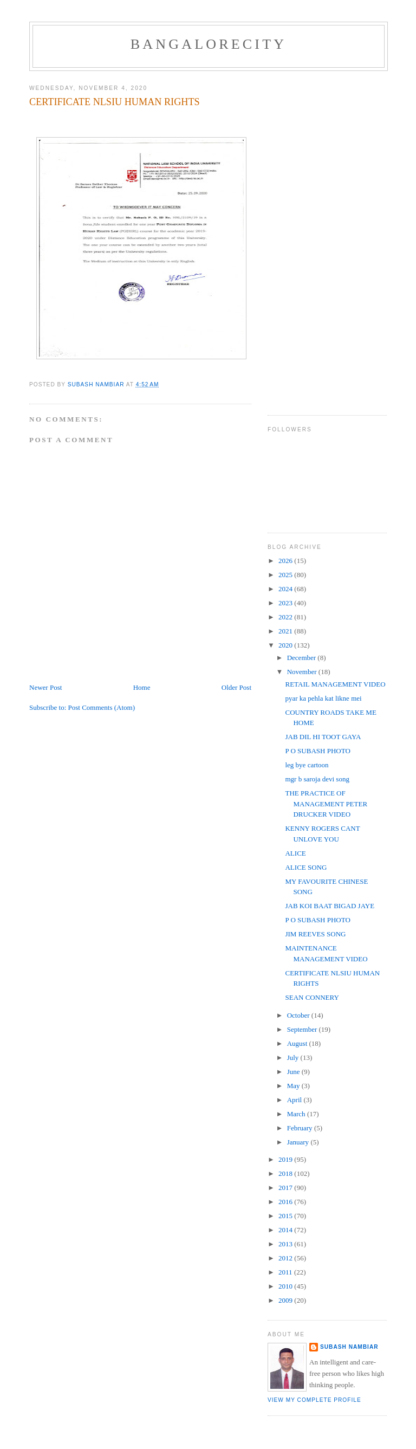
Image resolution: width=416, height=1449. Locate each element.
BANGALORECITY (209, 44)
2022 (286, 617)
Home (142, 687)
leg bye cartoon (306, 765)
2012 (286, 1258)
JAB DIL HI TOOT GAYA (323, 737)
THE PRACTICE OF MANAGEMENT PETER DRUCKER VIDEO (326, 803)
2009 (286, 1300)
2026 (286, 561)
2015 (286, 1216)
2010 (286, 1286)
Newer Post (45, 687)
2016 (286, 1202)
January (299, 1142)
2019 (286, 1159)
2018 (286, 1173)
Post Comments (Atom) (101, 707)
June (294, 1072)
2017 (286, 1187)
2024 (286, 589)
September (303, 1029)
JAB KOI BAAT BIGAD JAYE (329, 906)
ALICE (295, 853)
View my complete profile (314, 1400)
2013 (286, 1244)
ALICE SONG (306, 867)
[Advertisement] (311, 239)
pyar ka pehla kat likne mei (323, 698)
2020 (286, 645)
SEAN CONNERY (312, 997)
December (302, 658)
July (294, 1057)
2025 (286, 575)
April (295, 1100)
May (294, 1086)
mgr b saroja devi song (317, 779)
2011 (286, 1272)
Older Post (236, 687)
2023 (286, 603)
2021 (286, 631)
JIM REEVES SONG (315, 934)
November (302, 672)
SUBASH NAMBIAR (349, 1347)
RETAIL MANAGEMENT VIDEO (335, 684)
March (297, 1114)
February (300, 1128)
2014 (286, 1230)
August (298, 1043)
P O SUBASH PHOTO (317, 751)
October (299, 1015)
